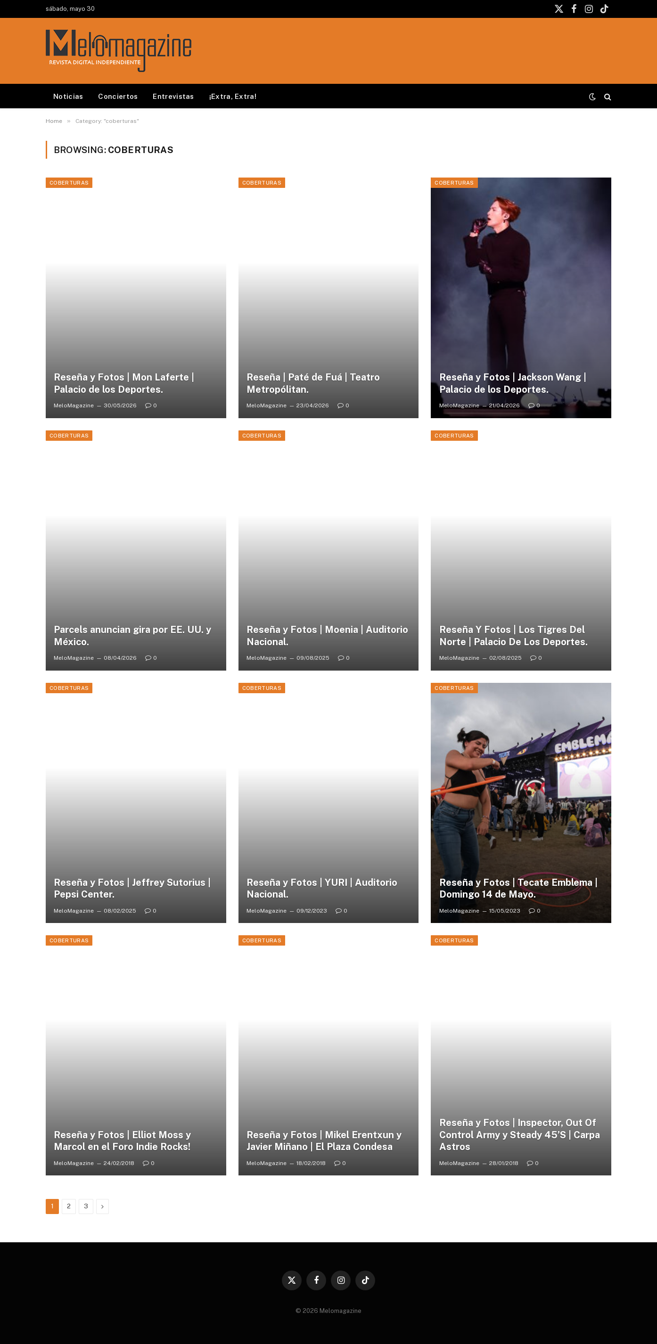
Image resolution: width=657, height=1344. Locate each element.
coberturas (69, 183)
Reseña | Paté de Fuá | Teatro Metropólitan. (313, 383)
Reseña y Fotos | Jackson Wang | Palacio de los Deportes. (512, 383)
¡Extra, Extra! (232, 96)
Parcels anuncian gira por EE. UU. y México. (132, 636)
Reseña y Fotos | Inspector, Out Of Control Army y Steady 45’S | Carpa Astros (519, 1134)
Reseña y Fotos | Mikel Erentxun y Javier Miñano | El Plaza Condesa (324, 1141)
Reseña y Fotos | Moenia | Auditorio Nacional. (327, 636)
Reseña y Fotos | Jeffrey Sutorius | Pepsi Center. (132, 888)
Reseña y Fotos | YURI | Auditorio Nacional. (321, 888)
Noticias (68, 96)
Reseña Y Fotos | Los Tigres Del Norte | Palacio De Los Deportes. (513, 636)
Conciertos (118, 96)
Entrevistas (173, 96)
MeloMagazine (74, 405)
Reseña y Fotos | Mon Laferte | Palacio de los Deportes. (124, 383)
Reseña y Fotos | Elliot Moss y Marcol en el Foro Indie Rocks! (122, 1141)
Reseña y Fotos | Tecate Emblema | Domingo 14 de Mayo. (518, 888)
